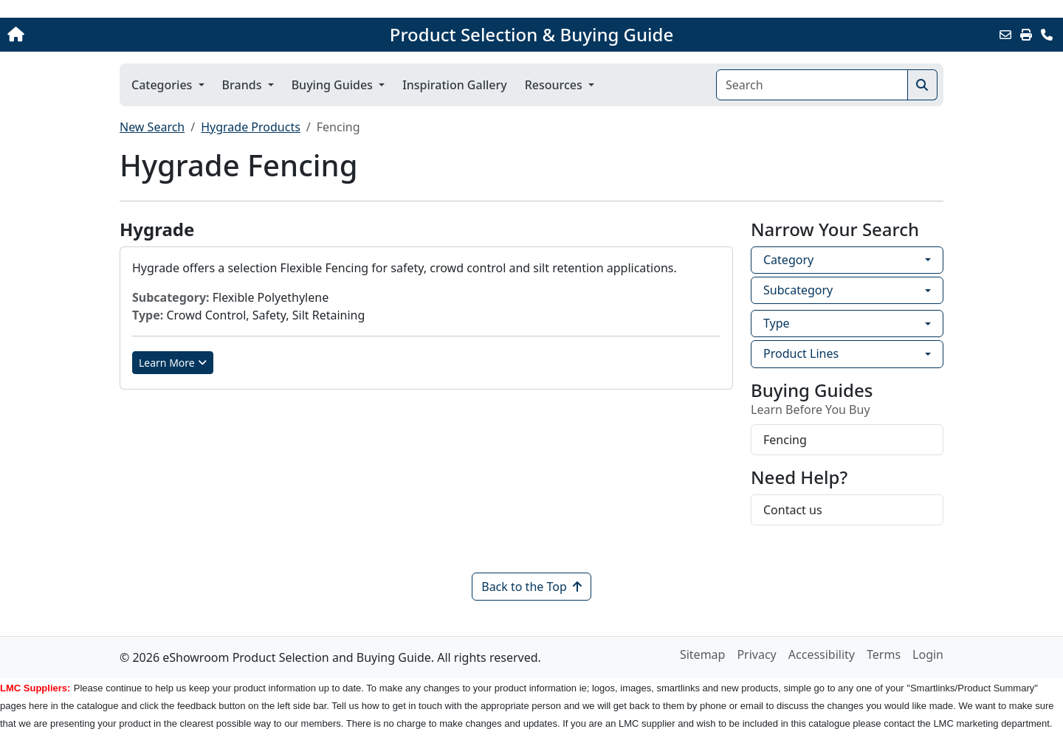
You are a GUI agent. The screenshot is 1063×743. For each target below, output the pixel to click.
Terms (884, 654)
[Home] (110, 35)
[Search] (812, 84)
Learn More (173, 363)
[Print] (1026, 35)
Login (927, 654)
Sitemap (703, 654)
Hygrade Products (250, 127)
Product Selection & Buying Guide (531, 35)
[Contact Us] (1047, 35)
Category (788, 260)
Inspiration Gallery (454, 85)
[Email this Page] (1005, 35)
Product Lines (801, 353)
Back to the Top (531, 586)
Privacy (756, 654)
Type (776, 323)
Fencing (785, 440)
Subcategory (798, 290)
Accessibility (821, 654)
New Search (152, 127)
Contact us (792, 510)
